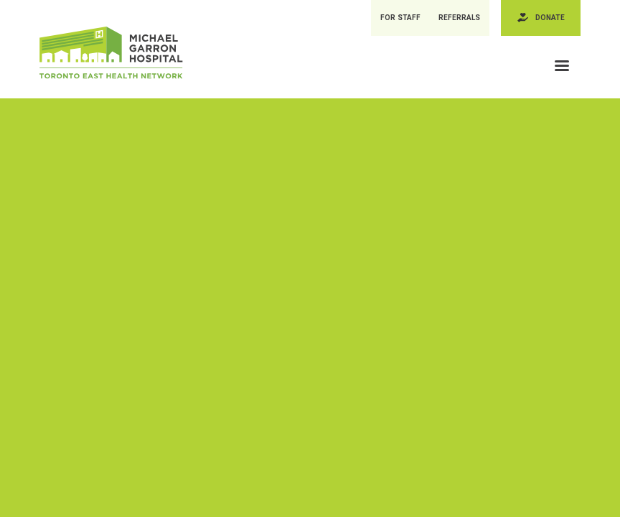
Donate (551, 18)
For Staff (402, 18)
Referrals (462, 18)
